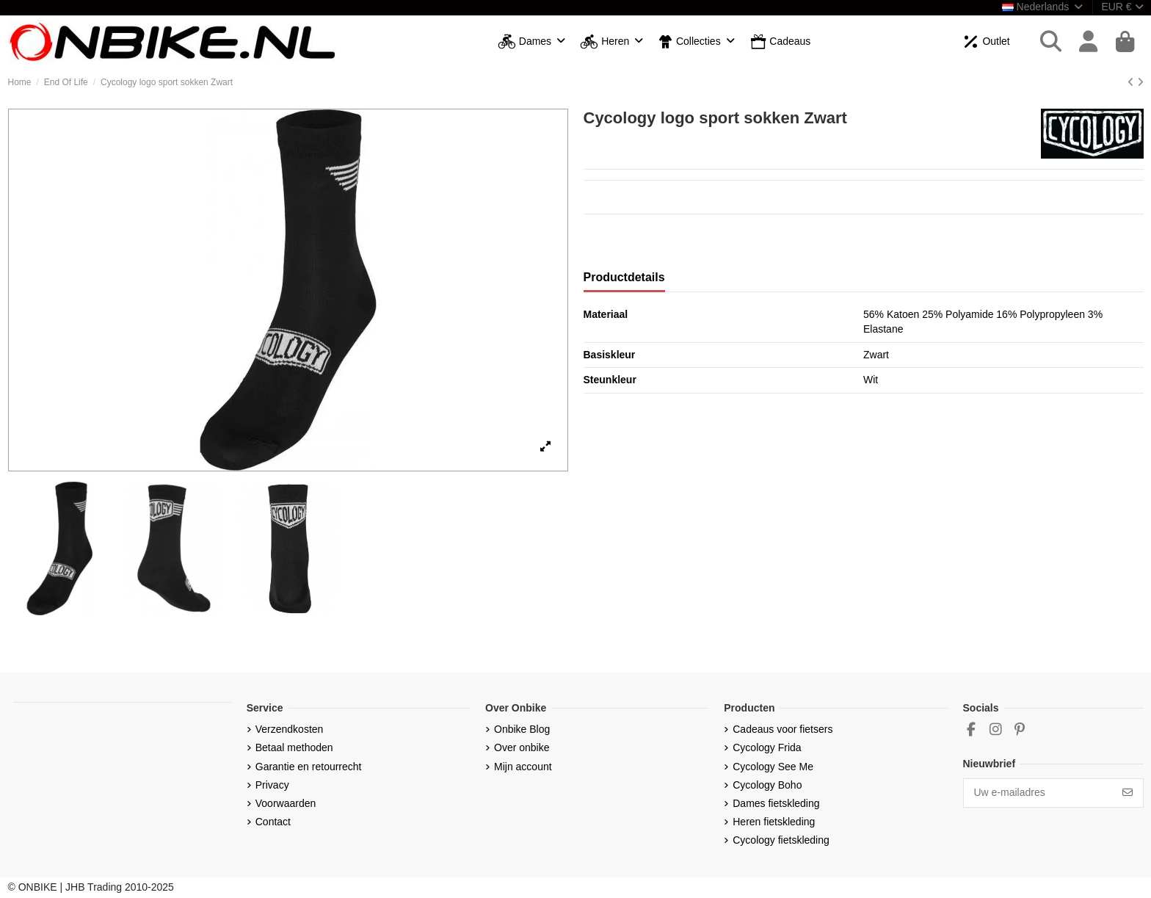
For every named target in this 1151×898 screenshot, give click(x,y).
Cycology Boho (767, 785)
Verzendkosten (289, 729)
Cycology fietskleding (781, 840)
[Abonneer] (1127, 793)
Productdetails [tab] (624, 277)
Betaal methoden (294, 747)
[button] (531, 42)
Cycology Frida (767, 747)
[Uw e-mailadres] (1038, 793)
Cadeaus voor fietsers (782, 729)
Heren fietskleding (774, 822)
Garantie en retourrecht (308, 766)
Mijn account (523, 766)
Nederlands (1043, 6)
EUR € (1122, 6)
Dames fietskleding (776, 803)
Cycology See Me (773, 766)
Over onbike (521, 747)
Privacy (272, 785)
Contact (273, 822)
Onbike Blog (522, 729)
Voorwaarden (285, 803)
